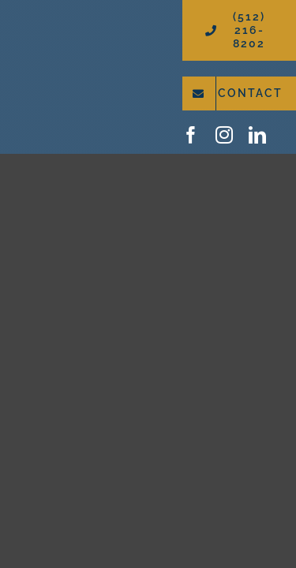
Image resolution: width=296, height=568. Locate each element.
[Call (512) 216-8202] (239, 30)
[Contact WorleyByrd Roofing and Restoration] (239, 93)
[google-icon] (286, 133)
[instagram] (224, 135)
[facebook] (191, 135)
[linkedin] (257, 135)
